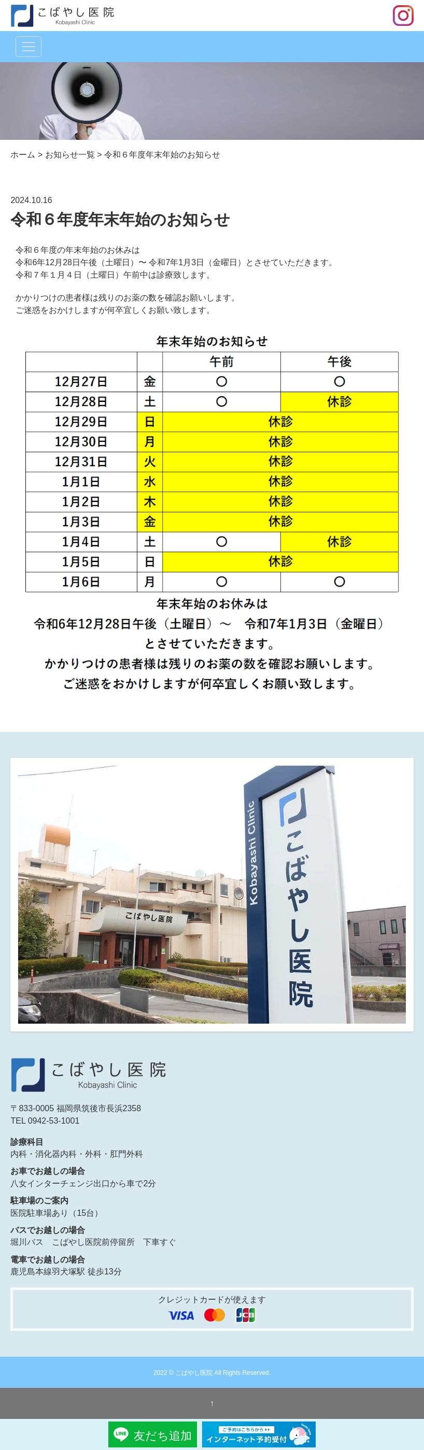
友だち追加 (163, 1435)
